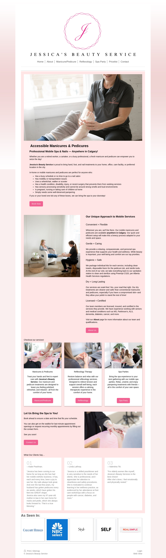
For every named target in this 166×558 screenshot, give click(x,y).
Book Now (36, 204)
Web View (137, 554)
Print (28, 551)
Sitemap (36, 551)
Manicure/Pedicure (42, 400)
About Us (92, 330)
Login (139, 551)
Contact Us (31, 442)
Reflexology (83, 400)
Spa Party (123, 400)
